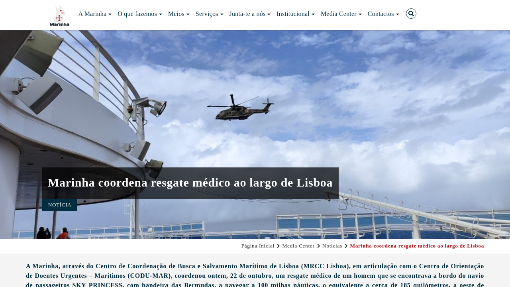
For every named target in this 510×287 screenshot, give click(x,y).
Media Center (341, 13)
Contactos (383, 13)
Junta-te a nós (250, 13)
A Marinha (95, 13)
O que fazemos (140, 13)
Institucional (296, 13)
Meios (179, 13)
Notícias (332, 246)
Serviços (210, 13)
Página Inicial (258, 246)
